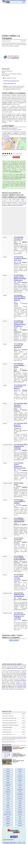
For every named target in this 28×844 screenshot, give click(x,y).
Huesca (8, 794)
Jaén (8, 796)
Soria (20, 816)
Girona (20, 787)
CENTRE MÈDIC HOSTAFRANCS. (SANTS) (20, 298)
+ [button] (3, 139)
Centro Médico (23, 41)
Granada (8, 789)
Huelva (20, 791)
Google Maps (6, 136)
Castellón (8, 782)
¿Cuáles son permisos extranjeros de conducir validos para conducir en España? (19, 755)
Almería (20, 771)
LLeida (20, 800)
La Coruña (20, 796)
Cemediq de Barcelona (18, 346)
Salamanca (20, 812)
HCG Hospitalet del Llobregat (20, 446)
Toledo (8, 821)
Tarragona (8, 818)
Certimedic (18, 540)
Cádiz (8, 780)
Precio (15, 667)
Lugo (8, 803)
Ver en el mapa (5, 75)
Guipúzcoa (8, 791)
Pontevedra (8, 812)
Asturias (8, 773)
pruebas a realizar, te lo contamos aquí (15, 668)
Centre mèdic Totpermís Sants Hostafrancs (20, 324)
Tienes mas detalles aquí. (15, 171)
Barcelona (20, 775)
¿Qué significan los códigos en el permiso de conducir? (19, 748)
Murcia (8, 807)
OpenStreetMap (19, 149)
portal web (22, 177)
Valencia (20, 821)
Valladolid (8, 823)
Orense (7, 809)
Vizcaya (20, 823)
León (8, 800)
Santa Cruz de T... (8, 814)
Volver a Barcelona (17, 155)
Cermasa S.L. (18, 239)
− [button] (3, 141)
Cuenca (8, 787)
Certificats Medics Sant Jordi (20, 259)
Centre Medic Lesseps (18, 577)
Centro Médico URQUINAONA (19, 520)
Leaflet (14, 149)
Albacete (20, 769)
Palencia (20, 809)
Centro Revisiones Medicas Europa (19, 466)
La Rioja (8, 798)
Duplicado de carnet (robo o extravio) (10, 725)
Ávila (20, 773)
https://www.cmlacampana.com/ (11, 80)
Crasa (16, 485)
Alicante (8, 771)
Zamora (8, 825)
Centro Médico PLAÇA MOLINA (19, 558)
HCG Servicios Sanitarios (20, 405)
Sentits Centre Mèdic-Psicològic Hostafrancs (20, 278)
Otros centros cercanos (17, 153)
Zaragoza (20, 825)
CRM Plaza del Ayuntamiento (19, 595)
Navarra (20, 807)
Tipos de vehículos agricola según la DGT (18, 761)
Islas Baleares (20, 794)
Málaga (7, 805)
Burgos (8, 778)
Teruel (20, 818)
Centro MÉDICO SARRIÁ (19, 502)
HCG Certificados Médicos (20, 386)
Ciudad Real (8, 785)
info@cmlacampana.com (10, 83)
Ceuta (20, 782)
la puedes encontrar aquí (18, 738)
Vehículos (14, 759)
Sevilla (8, 816)
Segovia (20, 814)
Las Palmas (20, 798)
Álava (8, 769)
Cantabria (20, 780)
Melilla (20, 805)
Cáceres (20, 778)
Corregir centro (16, 157)
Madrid (20, 803)
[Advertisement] (14, 19)
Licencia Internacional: (7, 727)
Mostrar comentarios (14, 640)
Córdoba (20, 785)
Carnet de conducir (16, 746)
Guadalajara (20, 789)
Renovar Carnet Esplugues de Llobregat (19, 616)
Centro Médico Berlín (19, 366)
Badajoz (8, 775)
